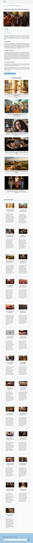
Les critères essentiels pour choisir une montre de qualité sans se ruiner (16, 152)
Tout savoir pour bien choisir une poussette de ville (23, 414)
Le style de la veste (8, 31)
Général (7, 5)
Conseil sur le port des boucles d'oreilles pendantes (23, 490)
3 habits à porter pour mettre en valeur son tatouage (23, 439)
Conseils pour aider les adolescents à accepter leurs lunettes (16, 133)
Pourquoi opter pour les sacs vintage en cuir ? (10, 389)
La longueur (7, 30)
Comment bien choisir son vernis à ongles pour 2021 (23, 337)
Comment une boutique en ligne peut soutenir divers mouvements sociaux (16, 114)
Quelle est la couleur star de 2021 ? (23, 312)
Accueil (4, 5)
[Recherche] (15, 539)
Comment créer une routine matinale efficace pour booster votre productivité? (16, 95)
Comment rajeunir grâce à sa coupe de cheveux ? (10, 490)
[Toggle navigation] (4, 1)
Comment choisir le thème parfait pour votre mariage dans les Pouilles (16, 172)
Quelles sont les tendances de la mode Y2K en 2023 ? (23, 262)
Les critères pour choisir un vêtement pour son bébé (10, 414)
